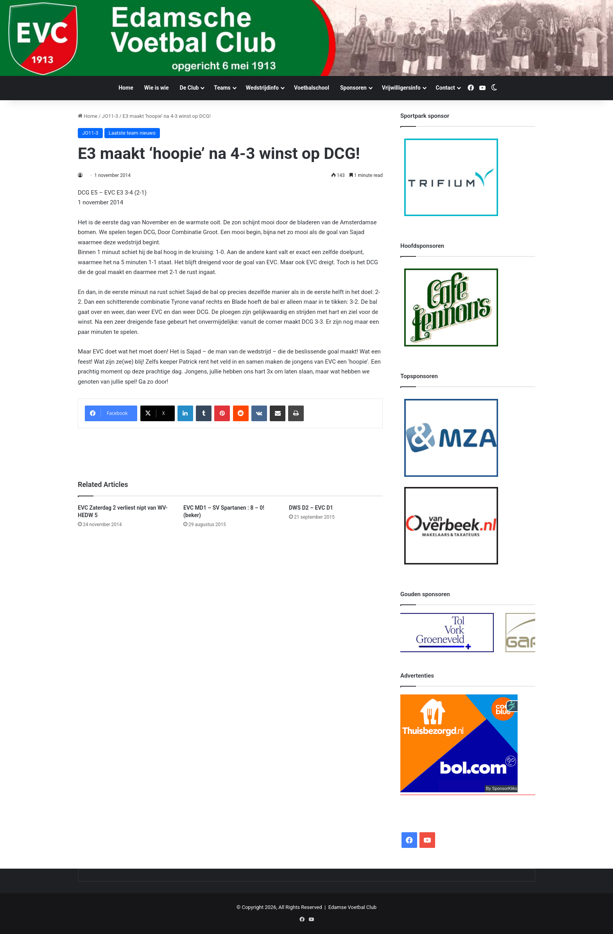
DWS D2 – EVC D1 (311, 508)
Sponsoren (353, 88)
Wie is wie (156, 88)
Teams (222, 88)
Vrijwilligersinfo (401, 88)
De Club (189, 88)
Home (125, 88)
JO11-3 (110, 116)
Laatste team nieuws (132, 133)
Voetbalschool (311, 88)
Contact (445, 88)
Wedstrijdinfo (262, 88)
